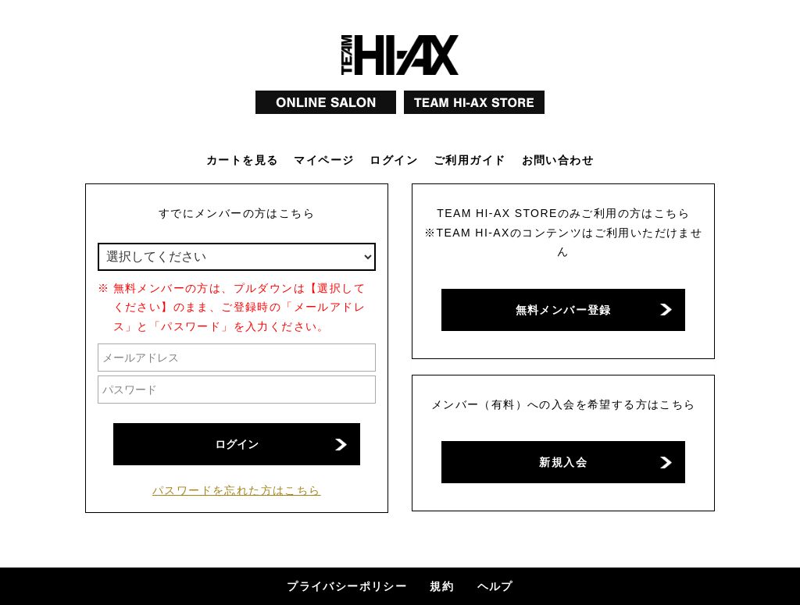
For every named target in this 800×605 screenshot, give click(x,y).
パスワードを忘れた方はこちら (236, 490)
